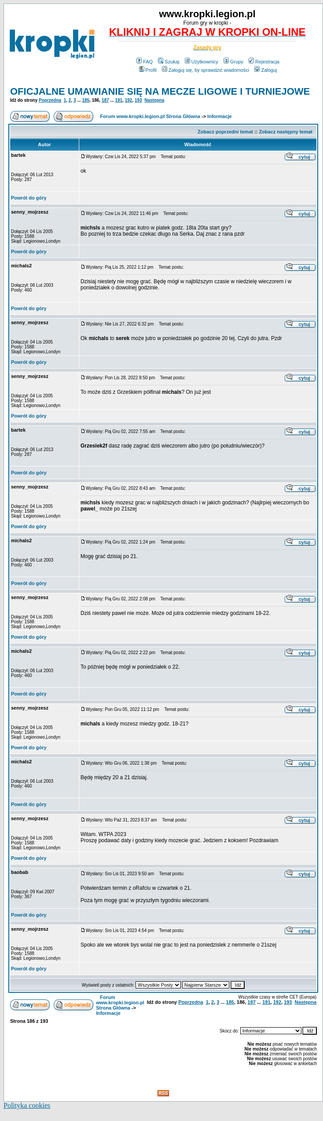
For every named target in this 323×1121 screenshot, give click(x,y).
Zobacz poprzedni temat (225, 131)
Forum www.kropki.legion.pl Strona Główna (150, 116)
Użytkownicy (201, 61)
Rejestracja (264, 61)
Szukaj (168, 61)
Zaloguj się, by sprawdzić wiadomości (205, 70)
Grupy (233, 61)
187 (105, 100)
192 (128, 100)
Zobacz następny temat (285, 131)
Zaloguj (265, 70)
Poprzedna (50, 100)
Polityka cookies (27, 1105)
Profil (148, 70)
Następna (154, 100)
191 (119, 100)
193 (138, 100)
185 (85, 100)
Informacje (219, 116)
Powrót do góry (29, 197)
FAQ (144, 61)
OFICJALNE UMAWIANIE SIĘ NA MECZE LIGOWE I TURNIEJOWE (160, 91)
